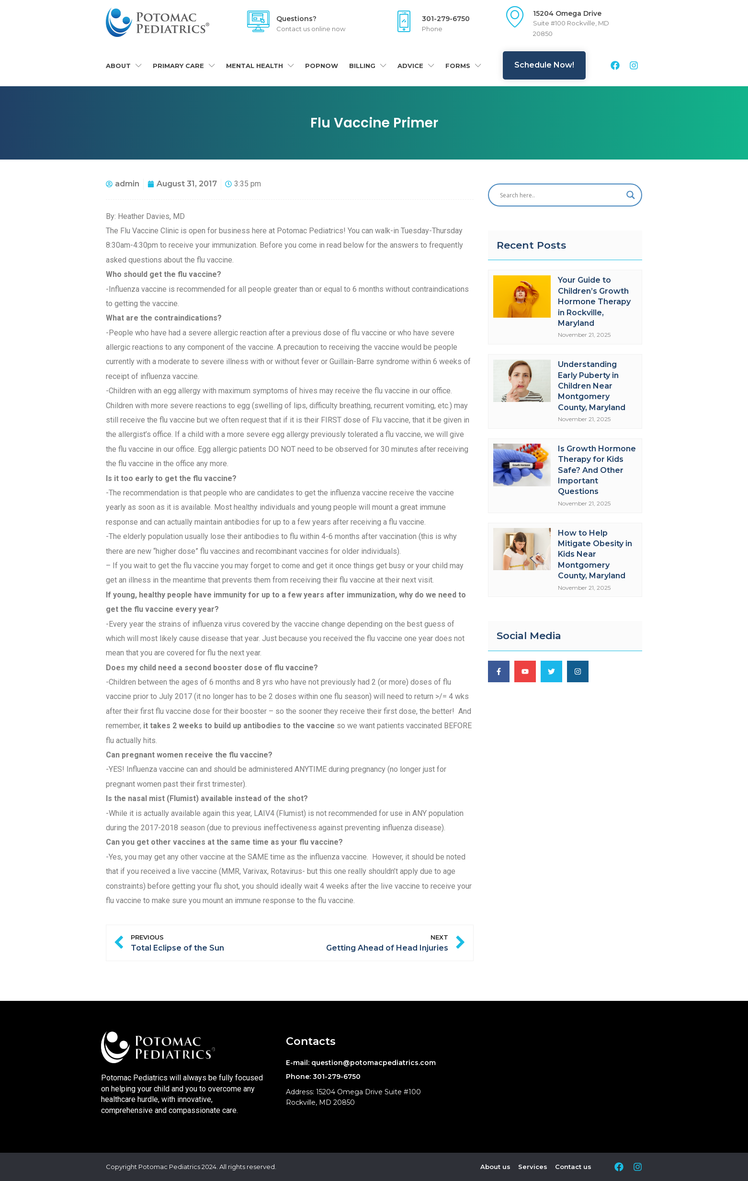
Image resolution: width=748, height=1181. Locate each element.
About (124, 65)
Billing (367, 65)
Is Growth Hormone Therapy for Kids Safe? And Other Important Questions (597, 470)
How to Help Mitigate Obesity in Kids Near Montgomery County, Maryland (595, 554)
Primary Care (184, 65)
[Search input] (561, 195)
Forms (463, 65)
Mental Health (260, 65)
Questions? (296, 18)
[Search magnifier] (630, 195)
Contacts (311, 1041)
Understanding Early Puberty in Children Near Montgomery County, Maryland (591, 386)
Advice (415, 65)
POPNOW (321, 65)
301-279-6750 (446, 18)
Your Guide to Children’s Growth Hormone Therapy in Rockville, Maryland (594, 301)
